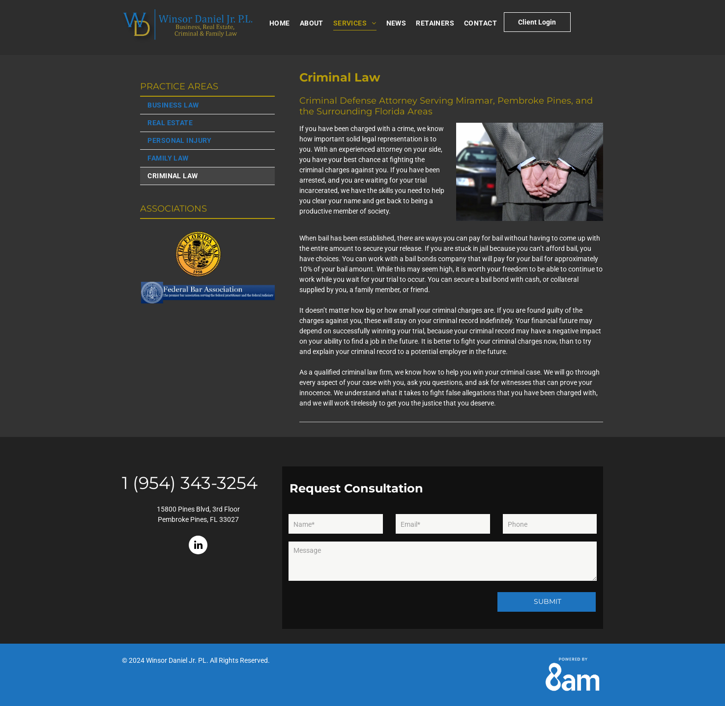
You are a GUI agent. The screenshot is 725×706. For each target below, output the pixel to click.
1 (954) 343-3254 (190, 482)
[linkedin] (198, 546)
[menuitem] (279, 23)
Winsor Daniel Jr (170, 660)
